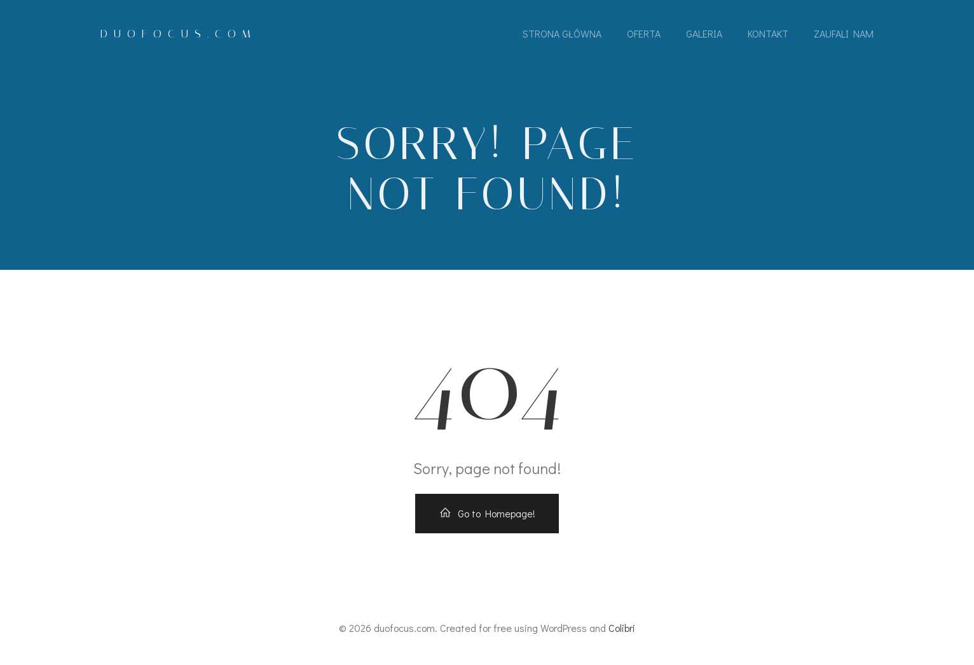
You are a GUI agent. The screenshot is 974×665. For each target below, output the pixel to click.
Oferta (644, 33)
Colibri (621, 627)
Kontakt (768, 33)
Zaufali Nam (844, 33)
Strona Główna (562, 33)
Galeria (704, 33)
